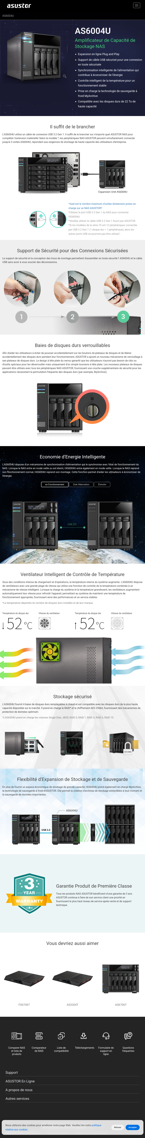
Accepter (132, 1127)
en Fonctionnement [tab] (54, 484)
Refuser (117, 1127)
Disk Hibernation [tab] (81, 484)
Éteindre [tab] (102, 484)
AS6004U (8, 15)
